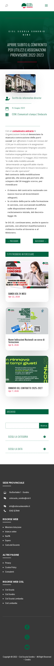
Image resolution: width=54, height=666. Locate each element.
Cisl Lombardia (11, 603)
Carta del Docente (12, 545)
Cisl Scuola (9, 590)
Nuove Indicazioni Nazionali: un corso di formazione (26, 341)
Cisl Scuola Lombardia (14, 598)
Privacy (8, 563)
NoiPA (7, 536)
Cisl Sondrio (10, 594)
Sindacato (45, 114)
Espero (8, 540)
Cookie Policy (10, 567)
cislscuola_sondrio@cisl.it (20, 498)
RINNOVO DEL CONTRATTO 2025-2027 (25, 388)
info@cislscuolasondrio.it (19, 506)
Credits (28, 659)
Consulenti (9, 571)
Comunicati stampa (30, 114)
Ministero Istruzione (13, 527)
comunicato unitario (23, 130)
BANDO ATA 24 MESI (17, 293)
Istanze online (10, 531)
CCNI (17, 114)
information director (35, 98)
